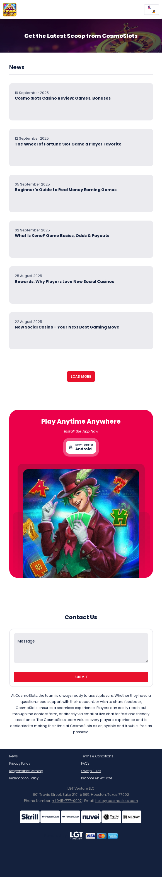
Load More (81, 376)
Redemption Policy (23, 778)
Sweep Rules (91, 771)
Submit (81, 677)
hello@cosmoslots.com (116, 800)
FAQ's (85, 763)
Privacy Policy (19, 763)
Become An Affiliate (96, 778)
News (13, 756)
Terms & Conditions (97, 756)
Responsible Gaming (26, 771)
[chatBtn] (151, 9)
